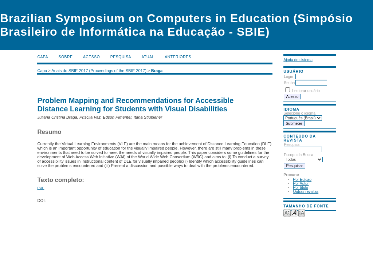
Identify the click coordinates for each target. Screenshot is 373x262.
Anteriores (178, 57)
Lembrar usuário (306, 91)
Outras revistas (305, 192)
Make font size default (294, 212)
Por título (300, 188)
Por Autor (301, 184)
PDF (40, 188)
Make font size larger (301, 212)
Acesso (91, 57)
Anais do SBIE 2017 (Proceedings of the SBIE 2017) (98, 70)
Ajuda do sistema (298, 60)
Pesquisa (120, 57)
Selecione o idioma (299, 113)
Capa (42, 57)
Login (288, 77)
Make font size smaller (287, 212)
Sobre (65, 57)
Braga (157, 70)
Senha (289, 83)
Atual (148, 57)
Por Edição (302, 180)
